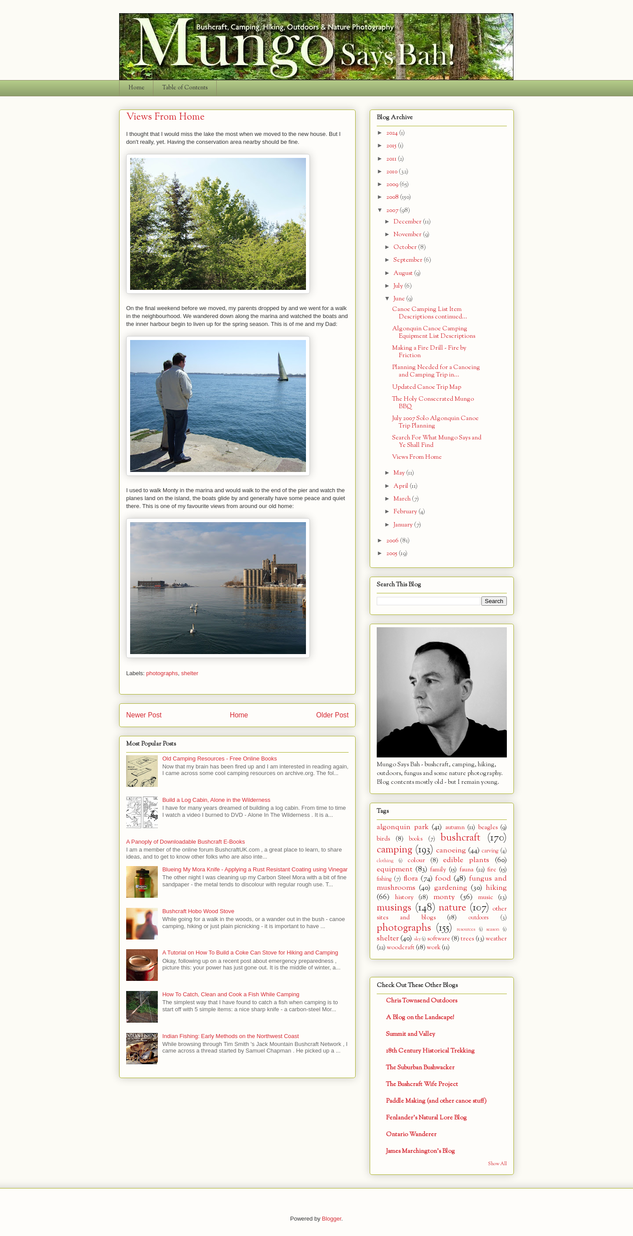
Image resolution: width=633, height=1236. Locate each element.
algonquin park (403, 827)
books (415, 839)
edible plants (466, 860)
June (399, 299)
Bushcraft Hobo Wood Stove (198, 911)
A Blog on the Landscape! (420, 1017)
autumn (455, 827)
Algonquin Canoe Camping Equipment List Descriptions (433, 332)
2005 (392, 553)
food (443, 879)
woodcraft (401, 947)
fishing (384, 879)
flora (411, 879)
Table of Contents (185, 88)
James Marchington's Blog (420, 1151)
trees (467, 939)
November (408, 234)
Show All (497, 1164)
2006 (393, 541)
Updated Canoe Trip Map (426, 387)
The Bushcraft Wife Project (422, 1084)
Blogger (331, 1218)
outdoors (478, 918)
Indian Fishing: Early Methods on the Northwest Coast (230, 1036)
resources (466, 929)
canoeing (451, 850)
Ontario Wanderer (411, 1134)
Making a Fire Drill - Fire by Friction (429, 352)
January (403, 525)
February (405, 512)
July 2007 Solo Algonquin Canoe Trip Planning (435, 422)
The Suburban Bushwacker (420, 1068)
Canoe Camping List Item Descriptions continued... (429, 313)
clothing (385, 860)
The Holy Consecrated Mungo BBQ (433, 403)
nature (452, 908)
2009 (393, 184)
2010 (392, 172)
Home (136, 88)
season (492, 929)
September (408, 260)
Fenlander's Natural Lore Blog (426, 1118)
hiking (496, 888)
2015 (392, 146)
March (402, 499)
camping (394, 850)
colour (416, 860)
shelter (189, 673)
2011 (392, 159)
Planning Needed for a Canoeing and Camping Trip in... (436, 371)
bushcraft (460, 838)
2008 (393, 197)
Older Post (332, 715)
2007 (393, 210)
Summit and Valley (410, 1034)
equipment (394, 869)
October (405, 247)
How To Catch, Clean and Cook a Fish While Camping (230, 994)
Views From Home (417, 457)
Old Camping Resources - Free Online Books (219, 758)
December (408, 222)
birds (383, 839)
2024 (392, 133)
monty (444, 897)
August (403, 273)
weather (496, 939)
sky (417, 939)
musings (394, 908)
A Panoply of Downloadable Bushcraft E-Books (185, 841)
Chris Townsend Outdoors (421, 1001)
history (404, 897)
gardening (450, 888)
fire (491, 870)
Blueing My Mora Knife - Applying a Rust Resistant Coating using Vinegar (255, 869)
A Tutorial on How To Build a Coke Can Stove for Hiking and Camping (250, 952)
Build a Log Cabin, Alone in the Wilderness (216, 800)
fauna (466, 870)
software (438, 939)
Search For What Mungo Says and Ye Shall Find (436, 442)
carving (490, 851)
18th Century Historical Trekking (430, 1051)
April (401, 486)
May (399, 473)
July (398, 286)
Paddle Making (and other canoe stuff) (436, 1101)
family (438, 870)
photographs (162, 673)
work (433, 947)
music (485, 897)
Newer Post (144, 715)
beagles (488, 827)
